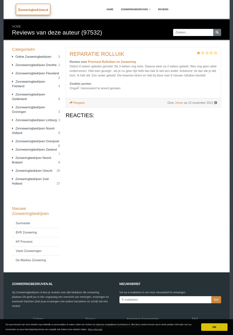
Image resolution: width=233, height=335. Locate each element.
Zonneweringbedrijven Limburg (34, 120)
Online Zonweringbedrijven (31, 56)
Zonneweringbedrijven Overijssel (35, 141)
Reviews (163, 9)
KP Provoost (24, 241)
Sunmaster (23, 223)
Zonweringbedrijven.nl (33, 10)
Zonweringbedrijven (135, 9)
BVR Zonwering (26, 232)
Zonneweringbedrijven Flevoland (35, 73)
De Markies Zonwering (31, 260)
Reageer (77, 102)
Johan (179, 102)
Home (110, 9)
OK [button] (214, 327)
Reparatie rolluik (97, 54)
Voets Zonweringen (29, 251)
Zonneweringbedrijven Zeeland (34, 149)
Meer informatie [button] (95, 329)
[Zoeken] (217, 32)
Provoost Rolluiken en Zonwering (112, 61)
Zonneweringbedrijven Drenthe (34, 65)
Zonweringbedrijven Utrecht (32, 170)
